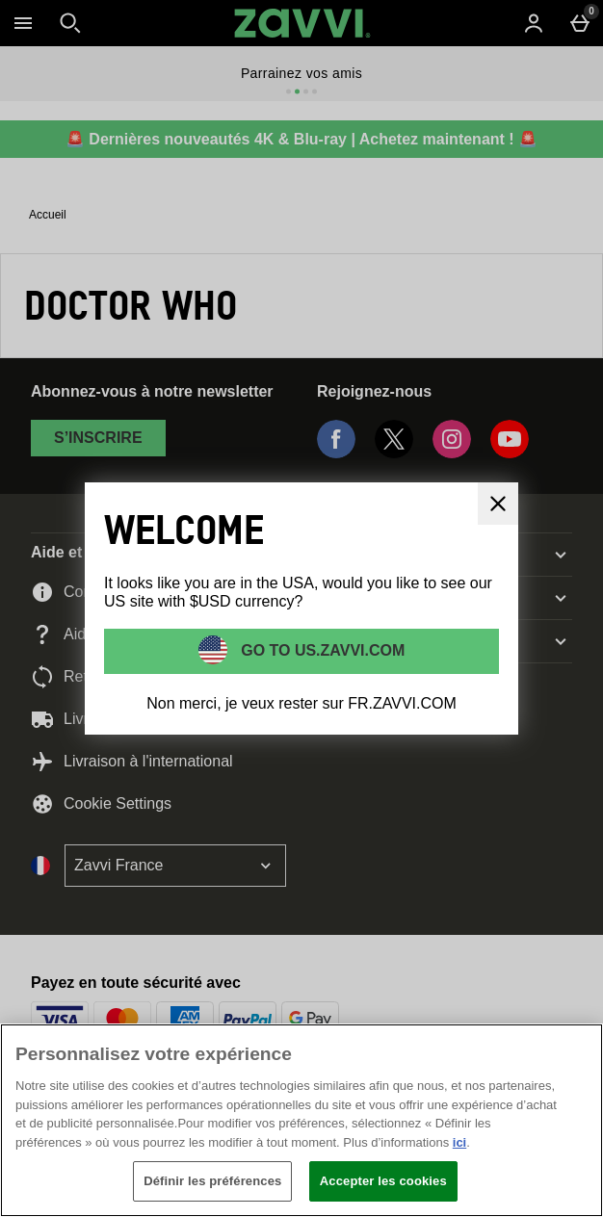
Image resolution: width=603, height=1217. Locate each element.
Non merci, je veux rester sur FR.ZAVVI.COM (301, 703)
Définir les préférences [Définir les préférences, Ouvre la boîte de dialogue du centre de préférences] (212, 1181)
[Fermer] (572, 1054)
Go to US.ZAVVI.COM (321, 650)
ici (459, 1142)
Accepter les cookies (383, 1181)
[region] (301, 1120)
